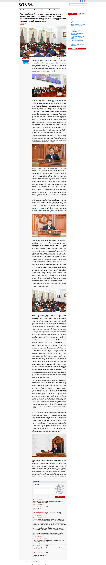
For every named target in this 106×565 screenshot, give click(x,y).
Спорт (51, 9)
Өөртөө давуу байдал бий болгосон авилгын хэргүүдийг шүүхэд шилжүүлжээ (78, 25)
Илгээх (60, 496)
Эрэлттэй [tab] (81, 13)
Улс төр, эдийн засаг (27, 9)
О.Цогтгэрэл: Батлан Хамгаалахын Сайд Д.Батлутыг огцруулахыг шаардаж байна (77, 37)
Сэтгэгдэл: (36, 487)
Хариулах (40, 503)
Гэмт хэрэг (37, 9)
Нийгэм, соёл (44, 9)
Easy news (57, 9)
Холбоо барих (36, 561)
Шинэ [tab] (72, 13)
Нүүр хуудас (22, 561)
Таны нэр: (36, 484)
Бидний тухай (29, 561)
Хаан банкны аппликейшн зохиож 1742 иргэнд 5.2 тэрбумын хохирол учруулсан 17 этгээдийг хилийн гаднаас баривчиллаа (78, 17)
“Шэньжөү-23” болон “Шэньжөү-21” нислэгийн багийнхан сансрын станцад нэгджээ (77, 29)
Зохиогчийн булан (73, 48)
